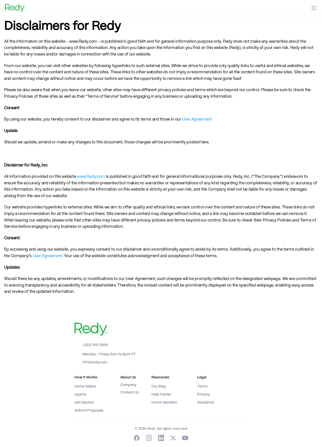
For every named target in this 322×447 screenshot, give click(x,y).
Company (128, 385)
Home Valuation (164, 402)
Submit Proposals (88, 410)
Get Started (84, 402)
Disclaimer (205, 402)
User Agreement (197, 119)
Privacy (203, 394)
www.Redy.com (90, 177)
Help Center (161, 394)
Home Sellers (85, 386)
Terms (202, 386)
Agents (80, 394)
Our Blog (158, 386)
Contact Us (129, 392)
